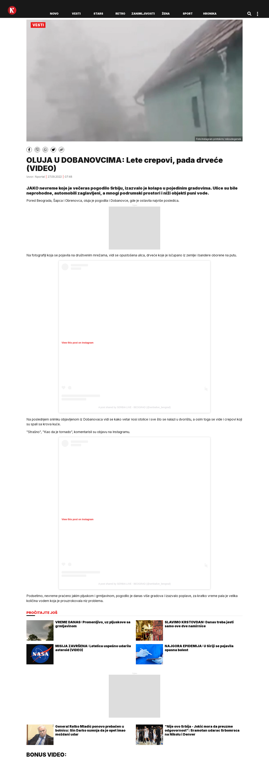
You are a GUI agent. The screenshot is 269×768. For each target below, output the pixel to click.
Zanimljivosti (143, 13)
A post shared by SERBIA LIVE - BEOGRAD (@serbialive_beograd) (134, 407)
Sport (188, 13)
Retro (120, 13)
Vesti (76, 13)
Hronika (210, 13)
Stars (98, 13)
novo (54, 13)
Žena (166, 13)
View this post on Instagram (77, 342)
